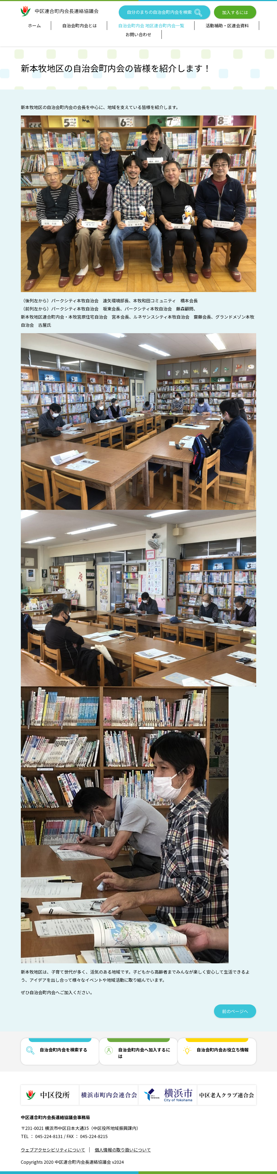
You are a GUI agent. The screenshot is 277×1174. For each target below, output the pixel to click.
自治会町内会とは (79, 25)
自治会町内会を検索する (63, 1049)
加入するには (235, 12)
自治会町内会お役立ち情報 (223, 1049)
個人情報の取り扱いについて (123, 1149)
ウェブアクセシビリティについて (53, 1149)
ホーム (34, 25)
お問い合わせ (138, 34)
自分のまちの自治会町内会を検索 (164, 12)
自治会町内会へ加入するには (144, 1052)
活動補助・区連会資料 (227, 25)
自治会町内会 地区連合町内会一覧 (151, 25)
